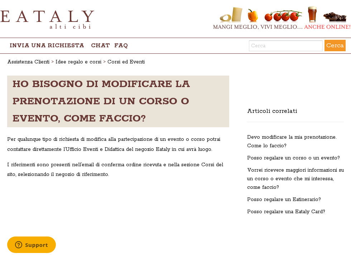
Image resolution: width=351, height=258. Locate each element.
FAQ (121, 45)
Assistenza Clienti (28, 62)
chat (100, 45)
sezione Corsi (197, 165)
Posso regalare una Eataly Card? (286, 212)
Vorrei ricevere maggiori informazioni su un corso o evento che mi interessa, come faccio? (295, 179)
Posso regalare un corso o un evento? (293, 158)
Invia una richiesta (47, 45)
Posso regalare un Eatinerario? (284, 199)
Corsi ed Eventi (126, 62)
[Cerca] (286, 45)
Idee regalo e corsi (78, 62)
